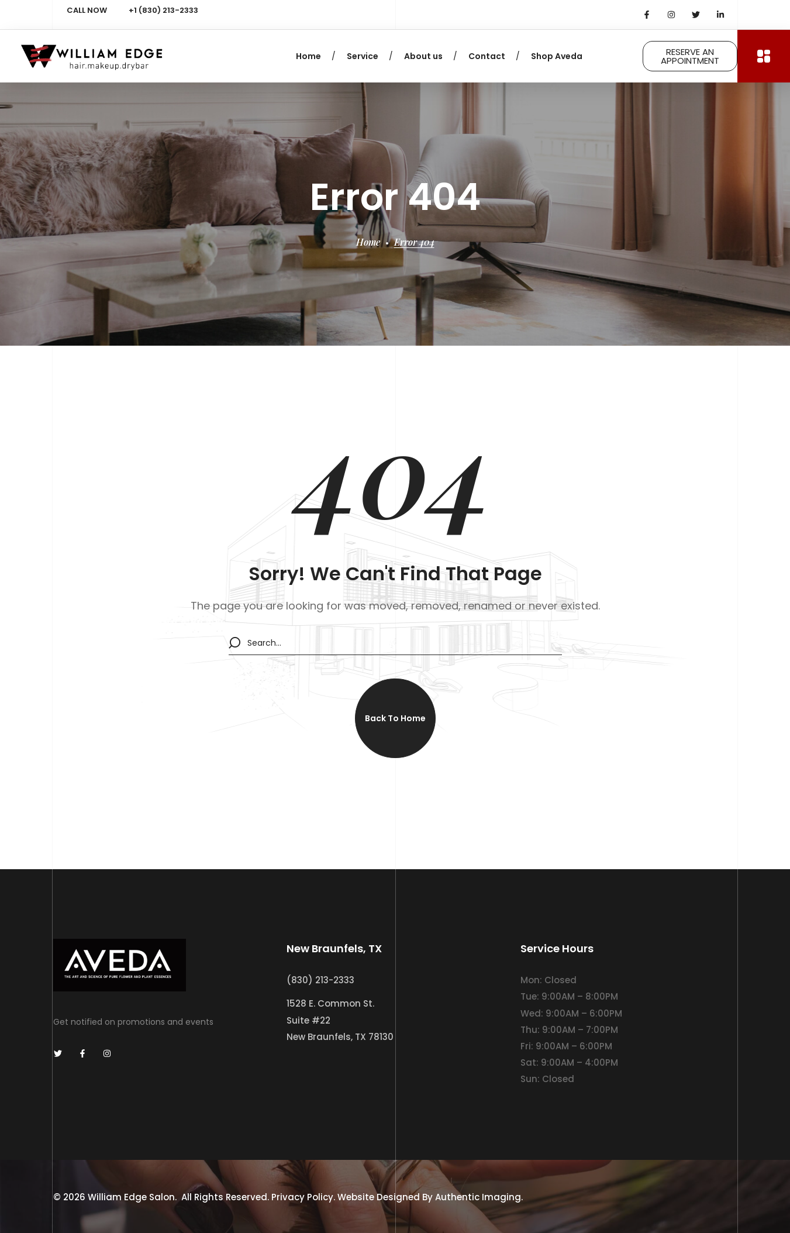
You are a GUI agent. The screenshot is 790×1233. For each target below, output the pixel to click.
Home (368, 242)
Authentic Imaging (478, 1197)
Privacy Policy (302, 1197)
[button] (395, 718)
